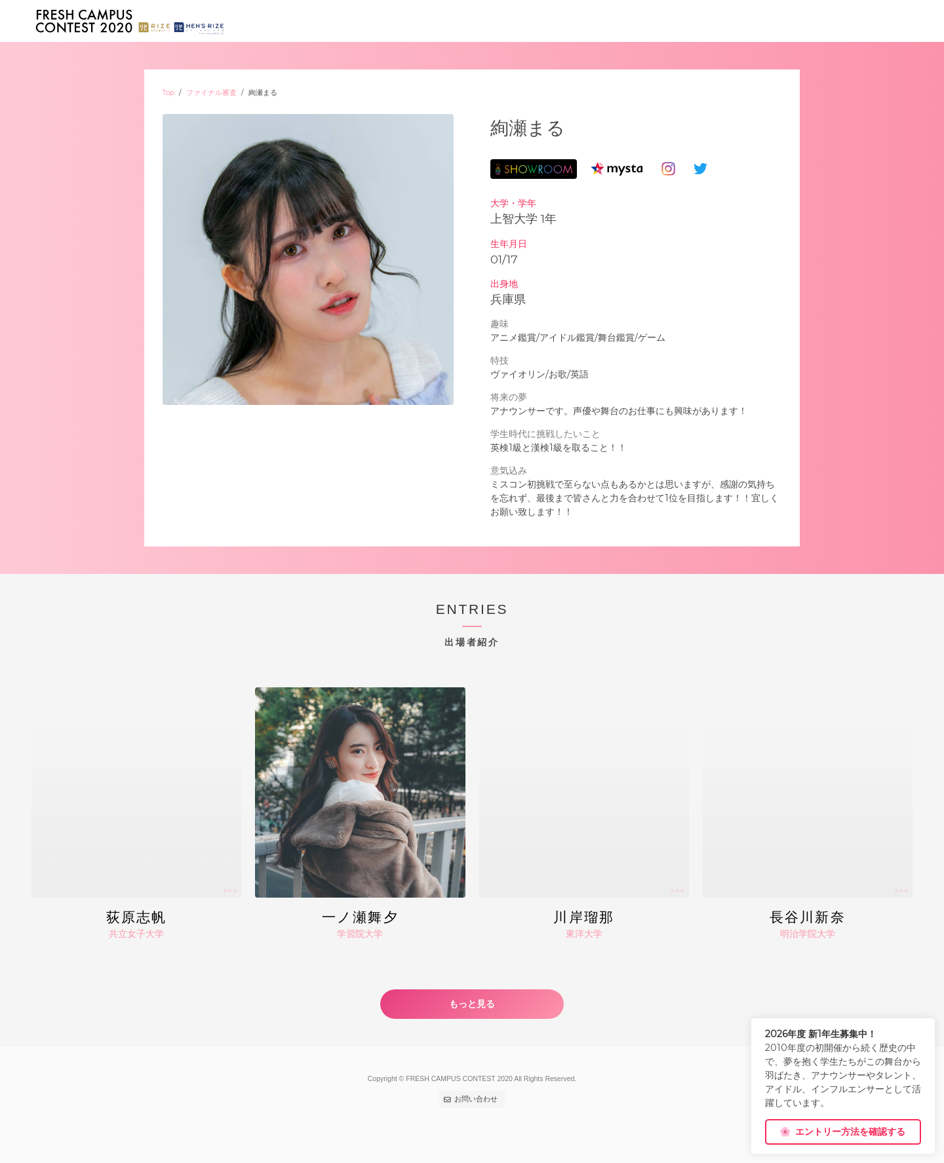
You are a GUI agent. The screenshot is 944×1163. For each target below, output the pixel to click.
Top (168, 92)
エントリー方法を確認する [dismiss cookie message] (842, 1131)
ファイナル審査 (211, 92)
